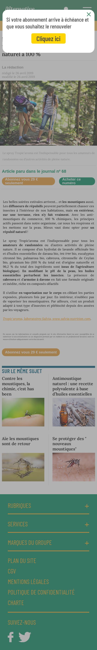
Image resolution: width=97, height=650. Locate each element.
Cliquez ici (48, 38)
